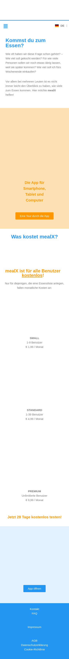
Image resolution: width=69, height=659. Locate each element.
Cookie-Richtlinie (34, 649)
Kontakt (34, 609)
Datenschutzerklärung (34, 645)
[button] (5, 26)
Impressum (34, 627)
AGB (35, 640)
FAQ (34, 613)
